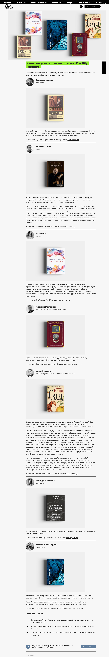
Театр (21, 2)
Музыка (84, 2)
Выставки (38, 2)
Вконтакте (104, 68)
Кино (7, 2)
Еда (70, 2)
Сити (9, 6)
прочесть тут (71, 226)
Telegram (104, 63)
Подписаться (88, 647)
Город (101, 2)
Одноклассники (104, 72)
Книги (56, 2)
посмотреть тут (73, 140)
